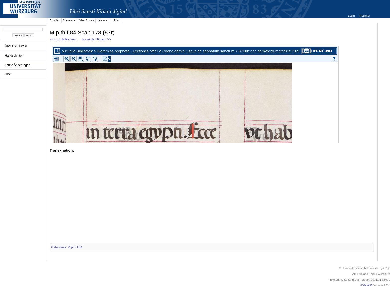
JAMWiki (366, 285)
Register (365, 15)
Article (54, 20)
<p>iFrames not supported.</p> (212, 93)
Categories (58, 247)
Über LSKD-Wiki (16, 46)
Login (351, 15)
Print (116, 20)
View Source (86, 20)
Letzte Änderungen (17, 65)
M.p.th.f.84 (75, 247)
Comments (69, 20)
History (103, 20)
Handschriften (14, 55)
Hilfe (8, 74)
